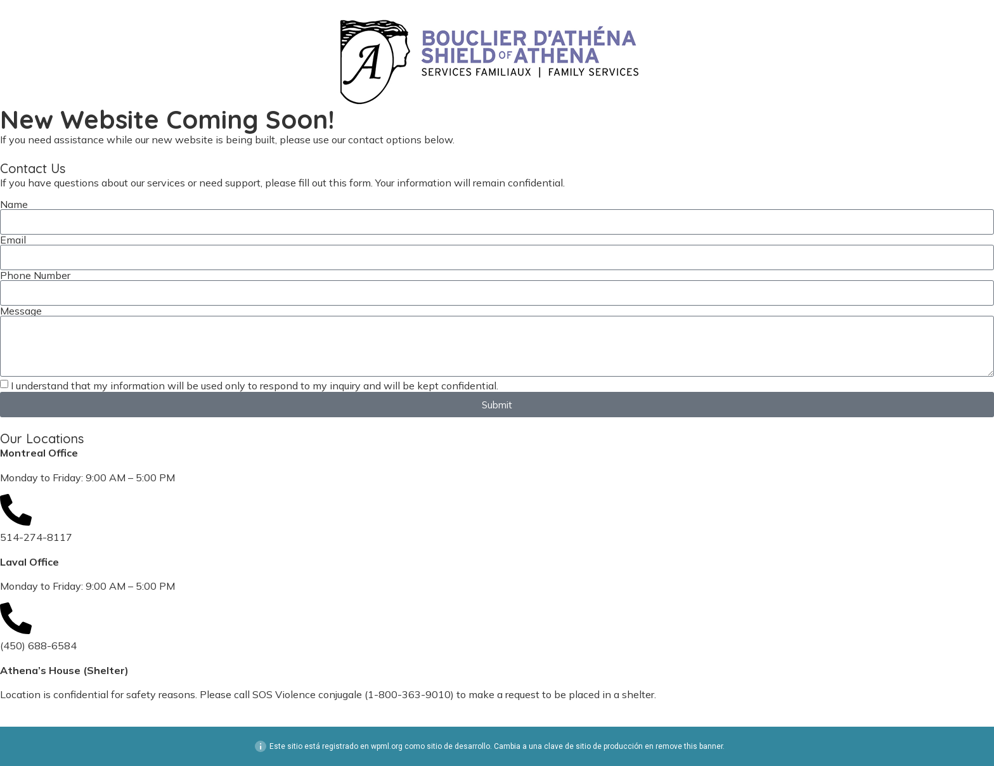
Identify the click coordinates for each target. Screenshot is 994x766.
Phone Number (35, 275)
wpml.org (387, 746)
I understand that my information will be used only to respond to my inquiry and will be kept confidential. (254, 385)
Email (13, 240)
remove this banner (689, 746)
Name (14, 204)
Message (21, 311)
